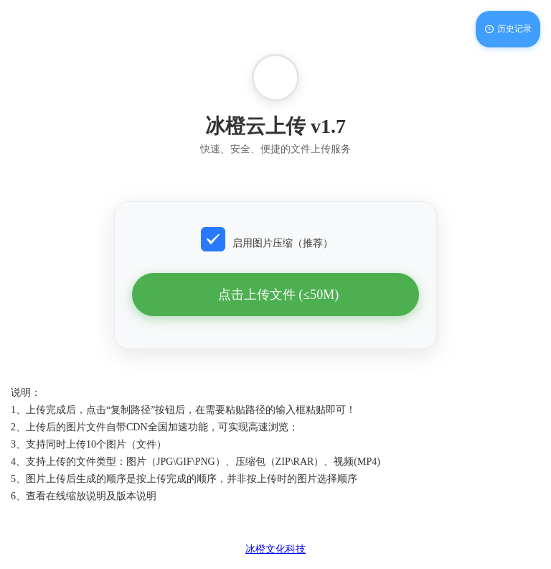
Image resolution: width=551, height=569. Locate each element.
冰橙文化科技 (275, 549)
